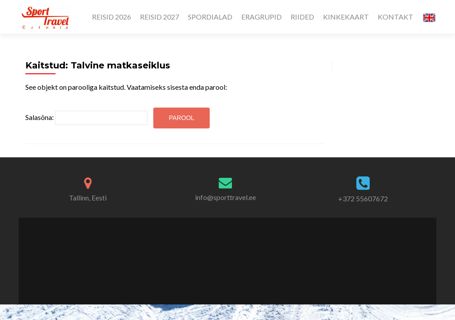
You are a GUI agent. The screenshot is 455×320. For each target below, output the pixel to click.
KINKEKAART (346, 16)
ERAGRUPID (261, 16)
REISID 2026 (111, 16)
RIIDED (302, 16)
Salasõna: (86, 118)
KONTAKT (395, 16)
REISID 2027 (159, 16)
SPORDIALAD (210, 16)
